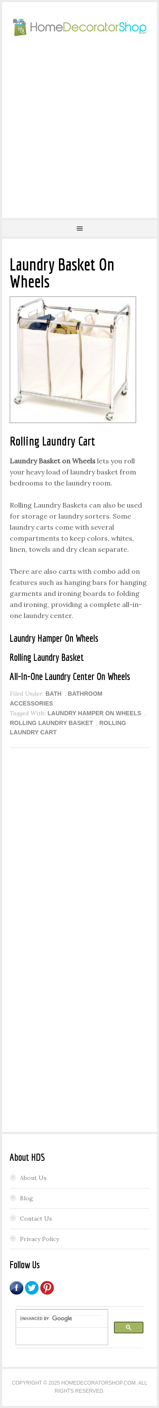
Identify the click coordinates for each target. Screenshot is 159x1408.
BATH (53, 693)
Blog (26, 1198)
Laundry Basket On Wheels (62, 272)
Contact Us (36, 1218)
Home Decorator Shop (79, 28)
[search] (61, 1319)
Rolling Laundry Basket (51, 723)
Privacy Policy (39, 1239)
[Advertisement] (79, 126)
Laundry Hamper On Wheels (94, 713)
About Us (33, 1178)
